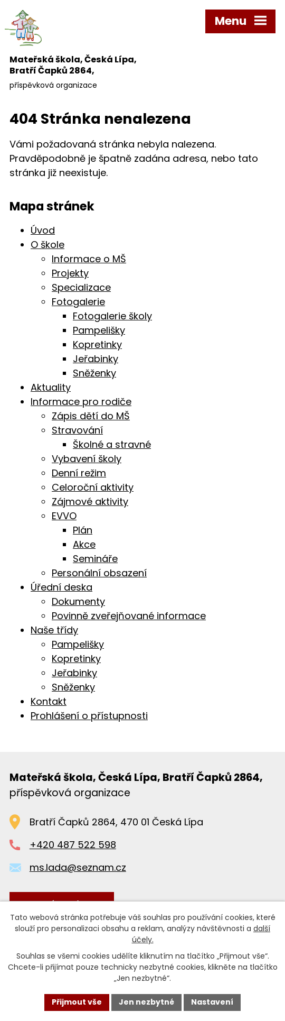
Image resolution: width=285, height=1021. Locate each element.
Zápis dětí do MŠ (91, 415)
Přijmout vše (77, 1002)
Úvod (43, 230)
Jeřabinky (95, 358)
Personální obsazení (99, 573)
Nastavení (212, 1002)
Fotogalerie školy (112, 316)
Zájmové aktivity (90, 501)
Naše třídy (54, 630)
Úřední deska (61, 587)
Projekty (70, 273)
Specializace (81, 287)
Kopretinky (97, 344)
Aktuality (51, 387)
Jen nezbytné (146, 1002)
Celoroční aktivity (93, 487)
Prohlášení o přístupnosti (89, 715)
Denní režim (79, 473)
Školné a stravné (112, 444)
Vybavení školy (86, 458)
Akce (84, 544)
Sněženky (94, 373)
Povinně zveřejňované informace (129, 615)
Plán (82, 530)
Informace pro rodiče (81, 401)
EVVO (64, 515)
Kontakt (48, 701)
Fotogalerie (78, 301)
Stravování (77, 430)
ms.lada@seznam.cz (78, 867)
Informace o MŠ (89, 258)
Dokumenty (78, 601)
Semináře (95, 558)
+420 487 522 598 (73, 844)
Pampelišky (99, 330)
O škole (47, 244)
